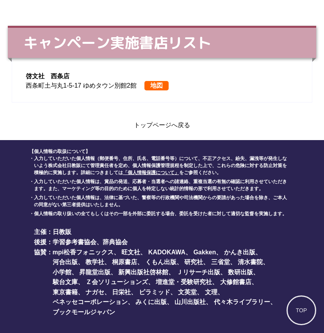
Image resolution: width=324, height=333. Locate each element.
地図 (156, 85)
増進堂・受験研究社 (184, 282)
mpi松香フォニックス (83, 252)
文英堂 (187, 292)
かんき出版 (239, 252)
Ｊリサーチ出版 (198, 272)
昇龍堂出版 (94, 272)
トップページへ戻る (162, 125)
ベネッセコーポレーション (90, 302)
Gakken (204, 252)
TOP (301, 310)
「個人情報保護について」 (151, 172)
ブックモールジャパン (84, 312)
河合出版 (65, 262)
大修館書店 (235, 282)
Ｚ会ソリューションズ (116, 282)
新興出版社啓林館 (143, 272)
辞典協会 (115, 242)
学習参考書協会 (74, 242)
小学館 (62, 272)
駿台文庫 (65, 282)
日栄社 (121, 292)
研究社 (193, 262)
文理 (211, 292)
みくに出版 (151, 302)
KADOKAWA (166, 252)
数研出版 (240, 272)
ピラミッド (154, 292)
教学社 (94, 262)
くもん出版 (160, 262)
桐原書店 (124, 262)
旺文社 (130, 252)
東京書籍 (65, 292)
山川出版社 (190, 302)
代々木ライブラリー (242, 302)
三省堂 (220, 262)
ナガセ (94, 292)
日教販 (62, 232)
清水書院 (250, 262)
